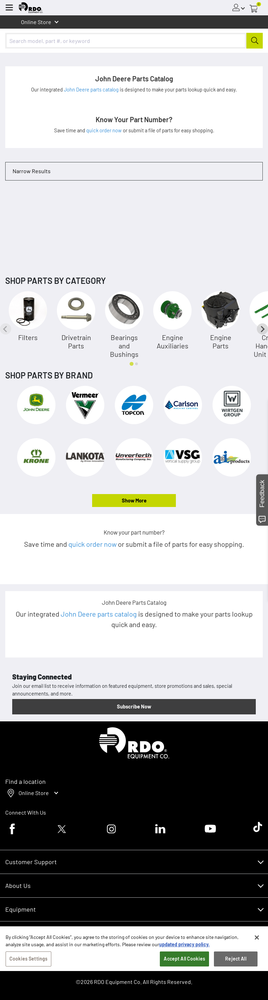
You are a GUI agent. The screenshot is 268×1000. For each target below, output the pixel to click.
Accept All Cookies (184, 972)
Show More (134, 500)
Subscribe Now (134, 706)
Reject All (235, 972)
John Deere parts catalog (92, 89)
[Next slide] (262, 328)
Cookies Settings (28, 972)
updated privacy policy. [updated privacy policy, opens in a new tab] (184, 957)
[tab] (131, 364)
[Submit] (254, 41)
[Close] (257, 950)
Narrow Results (32, 171)
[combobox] (134, 41)
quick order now (104, 130)
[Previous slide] (5, 328)
